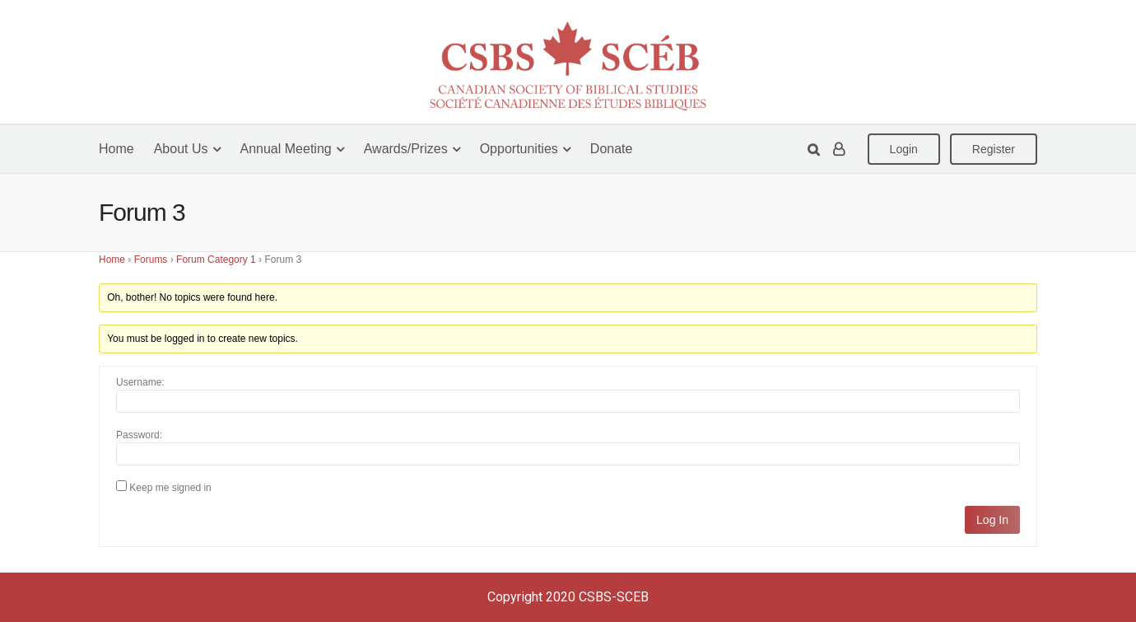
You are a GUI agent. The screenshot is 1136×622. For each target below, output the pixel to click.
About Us (181, 149)
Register (993, 149)
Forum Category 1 (216, 259)
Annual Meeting (286, 149)
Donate (611, 149)
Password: (139, 435)
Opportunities (519, 149)
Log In (992, 519)
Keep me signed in (170, 487)
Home (116, 149)
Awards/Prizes (406, 149)
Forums (151, 259)
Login (904, 149)
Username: (140, 382)
